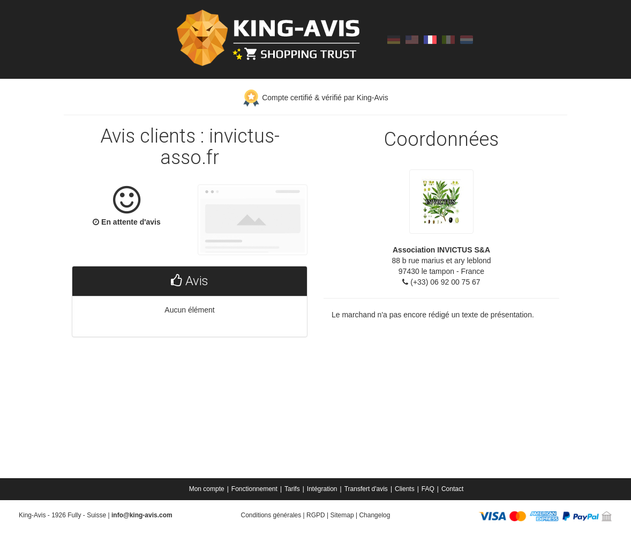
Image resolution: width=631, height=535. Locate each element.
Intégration (322, 489)
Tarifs (292, 489)
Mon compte (206, 489)
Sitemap (342, 515)
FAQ (428, 489)
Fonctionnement (254, 489)
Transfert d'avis (366, 489)
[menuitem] (207, 489)
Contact (452, 489)
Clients (405, 489)
